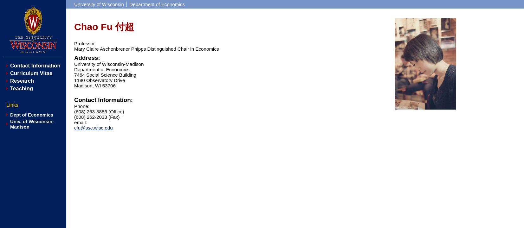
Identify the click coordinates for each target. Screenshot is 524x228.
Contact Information (35, 66)
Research (22, 81)
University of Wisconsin (99, 4)
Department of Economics (157, 4)
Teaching (21, 89)
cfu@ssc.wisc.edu (93, 127)
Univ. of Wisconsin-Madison (32, 124)
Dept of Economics (31, 114)
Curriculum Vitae (31, 73)
